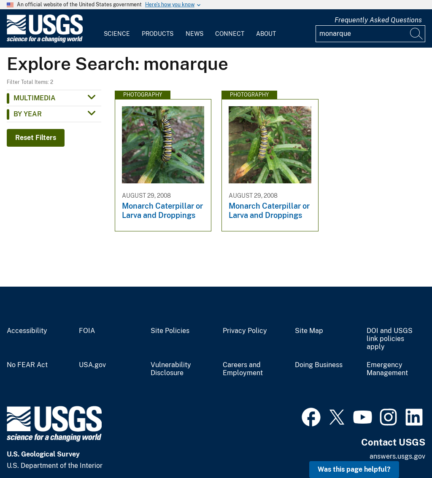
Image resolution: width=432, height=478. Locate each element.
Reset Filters (35, 138)
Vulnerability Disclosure (171, 369)
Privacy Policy (245, 331)
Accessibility (27, 331)
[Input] (370, 33)
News (194, 33)
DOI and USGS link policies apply (390, 339)
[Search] (416, 33)
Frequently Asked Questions (378, 20)
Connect (229, 33)
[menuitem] (117, 28)
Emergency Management (387, 369)
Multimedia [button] (35, 98)
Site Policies (170, 331)
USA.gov (92, 365)
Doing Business (319, 365)
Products (157, 33)
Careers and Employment (243, 369)
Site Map (309, 331)
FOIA (87, 331)
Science (117, 33)
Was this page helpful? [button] (354, 469)
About (266, 33)
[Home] (45, 41)
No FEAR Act (27, 365)
